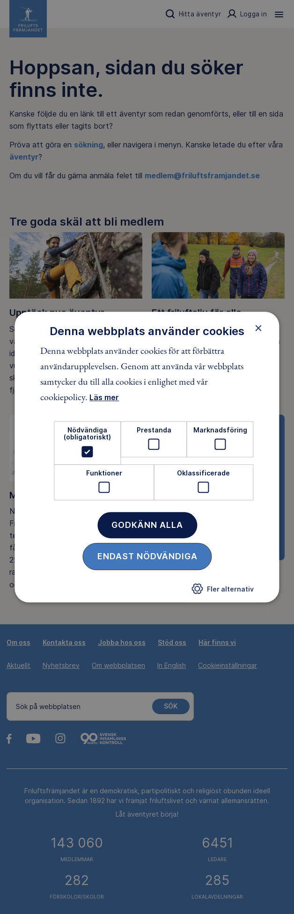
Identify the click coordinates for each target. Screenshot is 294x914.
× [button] (259, 328)
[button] (223, 591)
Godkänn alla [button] (147, 525)
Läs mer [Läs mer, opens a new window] (104, 397)
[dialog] (147, 457)
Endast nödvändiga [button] (147, 556)
